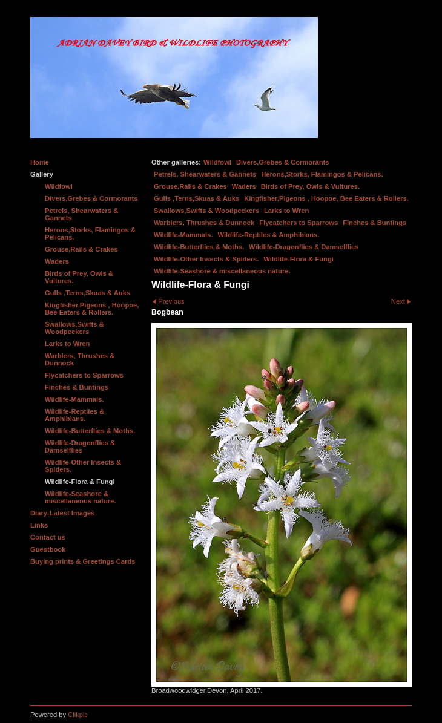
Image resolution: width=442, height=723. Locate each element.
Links (39, 525)
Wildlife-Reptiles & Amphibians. (269, 234)
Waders (244, 186)
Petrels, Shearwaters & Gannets (205, 174)
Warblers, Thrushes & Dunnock (204, 222)
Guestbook (47, 549)
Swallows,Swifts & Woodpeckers (206, 210)
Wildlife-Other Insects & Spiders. (206, 259)
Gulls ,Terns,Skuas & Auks (196, 198)
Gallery (41, 174)
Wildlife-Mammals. (183, 234)
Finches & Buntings (374, 222)
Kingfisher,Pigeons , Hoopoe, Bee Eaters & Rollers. (326, 198)
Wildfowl (217, 162)
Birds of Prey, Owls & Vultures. (310, 186)
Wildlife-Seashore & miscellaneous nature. (222, 271)
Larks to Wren (286, 210)
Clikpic (78, 714)
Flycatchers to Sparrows (298, 222)
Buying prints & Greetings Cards (82, 561)
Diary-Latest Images (62, 513)
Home (39, 162)
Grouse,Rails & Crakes (190, 186)
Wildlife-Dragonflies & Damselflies (303, 246)
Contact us (47, 537)
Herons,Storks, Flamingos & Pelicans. (322, 174)
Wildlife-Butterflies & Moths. (199, 246)
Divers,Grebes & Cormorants (282, 162)
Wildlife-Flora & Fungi (298, 259)
